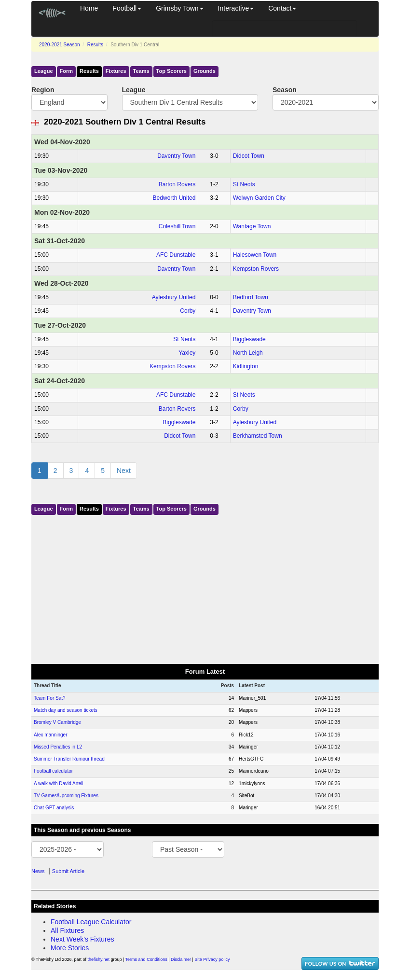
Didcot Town (248, 156)
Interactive (236, 8)
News (38, 871)
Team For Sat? (50, 698)
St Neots (244, 184)
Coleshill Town (177, 226)
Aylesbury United (174, 297)
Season (285, 90)
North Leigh (248, 352)
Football (126, 8)
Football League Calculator (91, 922)
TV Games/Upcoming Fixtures (66, 795)
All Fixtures (67, 930)
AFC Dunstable (175, 254)
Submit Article (68, 871)
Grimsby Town (179, 8)
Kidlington (246, 366)
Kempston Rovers (256, 268)
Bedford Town (250, 297)
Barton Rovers (177, 184)
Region (42, 90)
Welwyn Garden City (259, 197)
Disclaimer (181, 959)
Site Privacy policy (212, 959)
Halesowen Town (255, 254)
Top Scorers (171, 71)
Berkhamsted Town (257, 435)
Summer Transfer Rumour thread (69, 759)
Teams (141, 71)
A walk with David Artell (58, 783)
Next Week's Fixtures (82, 939)
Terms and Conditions (146, 959)
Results (95, 44)
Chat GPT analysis (54, 807)
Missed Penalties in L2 (58, 746)
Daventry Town (176, 156)
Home (89, 8)
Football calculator (53, 771)
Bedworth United (174, 197)
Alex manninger (50, 734)
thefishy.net (98, 959)
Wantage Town (252, 226)
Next (124, 470)
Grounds (204, 71)
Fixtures (116, 71)
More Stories (70, 948)
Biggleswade (249, 339)
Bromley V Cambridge (57, 722)
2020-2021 (59, 44)
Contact (282, 8)
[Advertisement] (205, 587)
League (43, 71)
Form (66, 71)
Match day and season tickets (65, 710)
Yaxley (186, 352)
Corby (187, 310)
